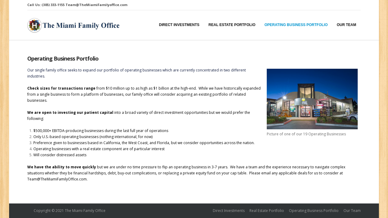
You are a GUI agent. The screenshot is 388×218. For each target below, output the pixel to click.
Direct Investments (229, 210)
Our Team (352, 210)
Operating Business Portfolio (63, 58)
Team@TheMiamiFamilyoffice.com (96, 4)
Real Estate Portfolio (266, 210)
